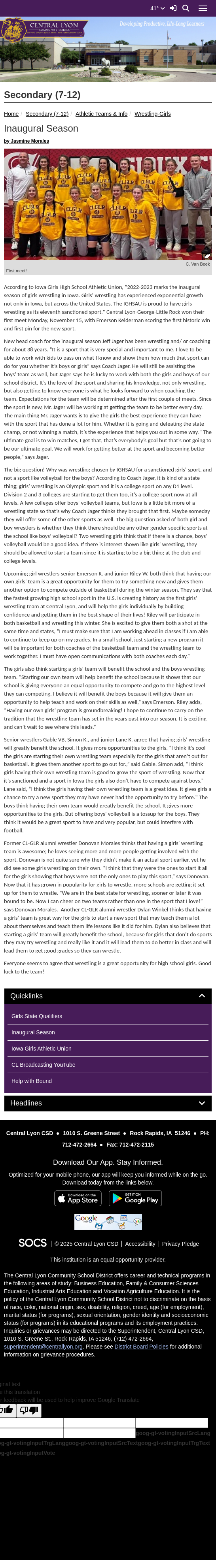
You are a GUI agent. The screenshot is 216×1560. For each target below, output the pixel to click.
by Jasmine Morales (26, 141)
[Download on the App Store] (78, 1198)
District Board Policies (142, 1346)
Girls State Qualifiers (36, 1016)
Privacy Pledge (180, 1244)
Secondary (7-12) (47, 114)
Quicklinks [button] (35, 996)
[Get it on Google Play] (135, 1198)
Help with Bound (31, 1081)
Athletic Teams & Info (101, 114)
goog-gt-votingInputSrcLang (173, 1433)
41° (157, 8)
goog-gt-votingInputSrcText (101, 1443)
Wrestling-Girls (153, 114)
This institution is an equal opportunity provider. (108, 1259)
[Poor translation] (29, 1411)
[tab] (108, 996)
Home (11, 114)
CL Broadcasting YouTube (43, 1065)
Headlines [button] (35, 1103)
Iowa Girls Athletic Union (41, 1048)
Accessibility (140, 1244)
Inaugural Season (33, 1032)
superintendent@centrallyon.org (43, 1346)
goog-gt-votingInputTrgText (174, 1443)
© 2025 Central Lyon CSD (87, 1244)
